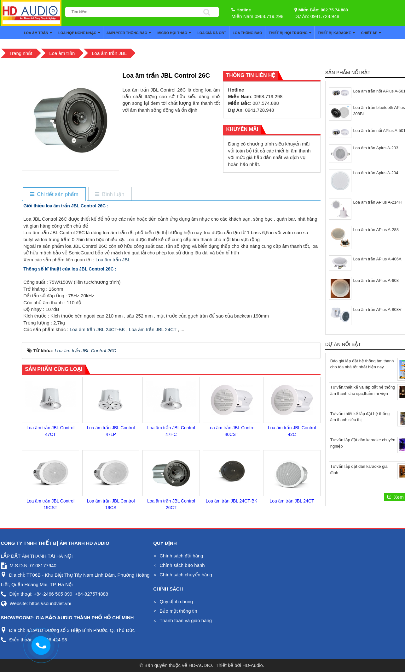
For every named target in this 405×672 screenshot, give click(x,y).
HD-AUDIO (200, 665)
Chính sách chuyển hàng (185, 574)
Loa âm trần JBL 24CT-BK (97, 329)
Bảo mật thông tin (178, 611)
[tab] (54, 194)
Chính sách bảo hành (182, 565)
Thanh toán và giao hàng (185, 620)
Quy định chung (176, 601)
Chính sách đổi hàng (181, 555)
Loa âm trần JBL (112, 259)
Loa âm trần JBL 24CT (152, 329)
